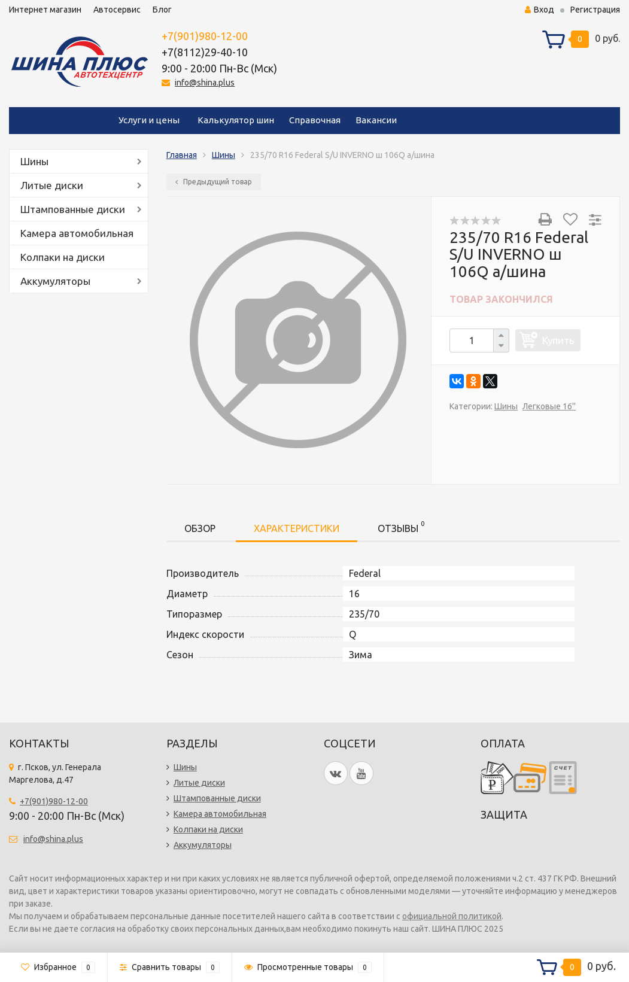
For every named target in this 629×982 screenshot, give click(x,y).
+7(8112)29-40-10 (205, 52)
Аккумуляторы (55, 281)
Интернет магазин (45, 9)
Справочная (315, 120)
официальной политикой (452, 916)
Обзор (199, 528)
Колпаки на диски (62, 257)
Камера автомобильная (76, 233)
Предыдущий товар (213, 182)
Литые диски (51, 185)
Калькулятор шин (235, 120)
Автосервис (117, 9)
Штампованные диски (72, 209)
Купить (558, 340)
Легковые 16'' (549, 406)
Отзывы (401, 526)
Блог (162, 9)
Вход (539, 9)
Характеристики (296, 528)
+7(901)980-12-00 (205, 36)
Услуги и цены (149, 120)
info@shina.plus (205, 82)
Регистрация (595, 9)
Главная (181, 155)
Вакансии (376, 120)
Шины (34, 161)
